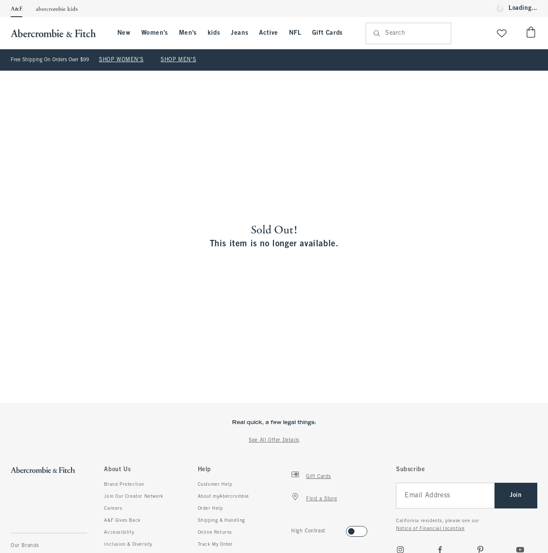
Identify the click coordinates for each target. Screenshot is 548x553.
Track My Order (215, 544)
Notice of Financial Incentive (430, 528)
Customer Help (215, 484)
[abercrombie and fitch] (58, 33)
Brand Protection (124, 484)
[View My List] (501, 33)
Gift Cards (327, 33)
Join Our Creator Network (133, 496)
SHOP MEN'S (178, 60)
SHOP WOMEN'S (121, 60)
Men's (188, 33)
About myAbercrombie (223, 496)
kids (214, 33)
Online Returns (215, 532)
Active (268, 33)
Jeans (239, 33)
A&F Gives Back (122, 520)
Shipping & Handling (221, 520)
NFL (295, 33)
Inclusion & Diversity (128, 544)
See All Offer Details (274, 440)
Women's (154, 33)
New (124, 33)
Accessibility (119, 532)
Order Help (210, 508)
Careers (113, 508)
